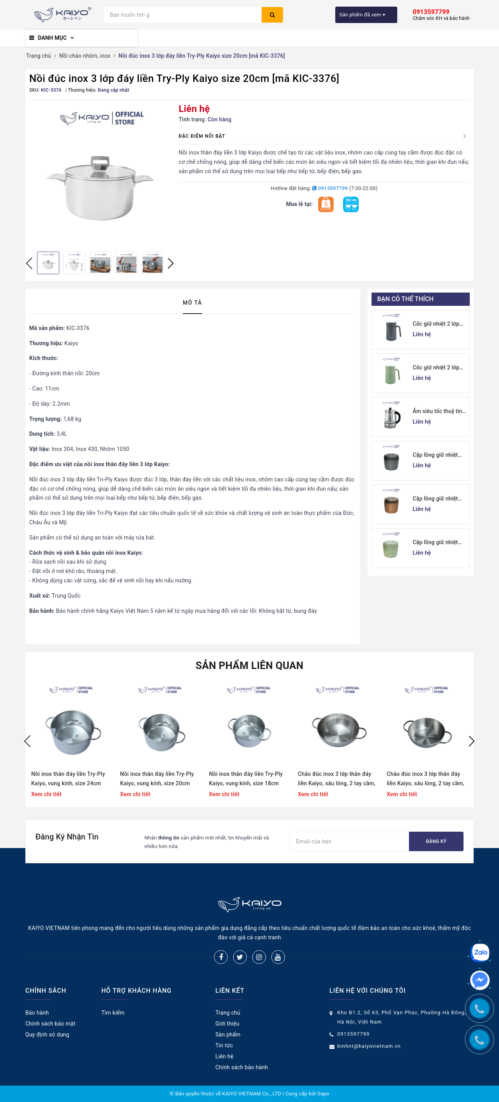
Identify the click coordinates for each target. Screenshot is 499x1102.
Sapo (323, 1094)
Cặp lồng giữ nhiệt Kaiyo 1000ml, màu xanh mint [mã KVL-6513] (437, 543)
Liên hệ (225, 1056)
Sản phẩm (228, 1034)
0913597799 (330, 188)
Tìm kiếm (113, 1013)
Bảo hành (37, 1013)
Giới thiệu (227, 1023)
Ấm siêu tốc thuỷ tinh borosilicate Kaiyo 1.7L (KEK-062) (439, 411)
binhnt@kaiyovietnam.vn (369, 1046)
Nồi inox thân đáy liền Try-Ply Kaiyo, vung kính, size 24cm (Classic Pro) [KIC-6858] (68, 779)
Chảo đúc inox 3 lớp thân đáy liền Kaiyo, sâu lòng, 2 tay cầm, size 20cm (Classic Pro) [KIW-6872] (425, 779)
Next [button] (171, 263)
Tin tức (224, 1045)
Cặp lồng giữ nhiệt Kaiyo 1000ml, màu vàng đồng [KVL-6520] (436, 499)
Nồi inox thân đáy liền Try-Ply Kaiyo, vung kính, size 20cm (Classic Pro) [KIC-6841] (157, 779)
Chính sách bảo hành (242, 1067)
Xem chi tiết (46, 794)
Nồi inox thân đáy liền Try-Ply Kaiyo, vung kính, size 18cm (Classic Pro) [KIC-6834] (246, 779)
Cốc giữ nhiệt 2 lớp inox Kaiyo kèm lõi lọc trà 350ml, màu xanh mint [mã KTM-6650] (440, 368)
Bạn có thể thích (405, 299)
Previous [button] (29, 263)
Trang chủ (228, 1013)
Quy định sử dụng (47, 1034)
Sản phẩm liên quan (250, 665)
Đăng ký (436, 841)
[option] (100, 175)
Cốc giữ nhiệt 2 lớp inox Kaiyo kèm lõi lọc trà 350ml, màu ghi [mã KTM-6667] (440, 324)
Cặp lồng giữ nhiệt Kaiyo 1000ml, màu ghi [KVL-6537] (436, 455)
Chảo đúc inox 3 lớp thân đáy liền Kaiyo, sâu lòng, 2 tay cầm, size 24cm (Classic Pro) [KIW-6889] (336, 779)
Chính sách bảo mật (50, 1023)
